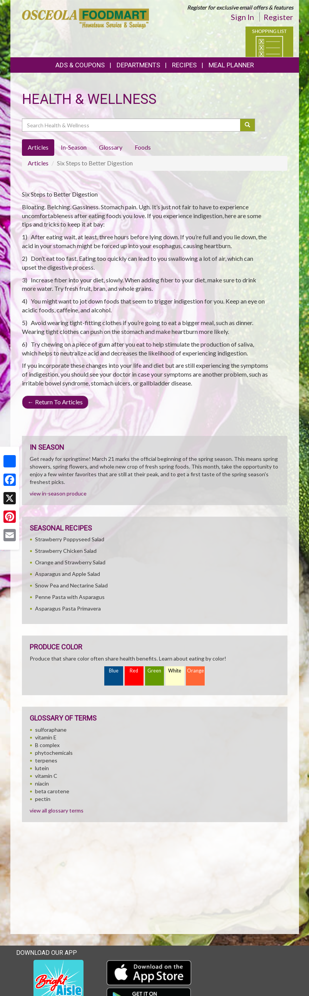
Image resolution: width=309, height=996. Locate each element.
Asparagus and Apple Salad (67, 574)
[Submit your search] (247, 125)
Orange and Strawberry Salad (70, 562)
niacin (42, 783)
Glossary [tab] (110, 147)
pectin (42, 799)
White (174, 671)
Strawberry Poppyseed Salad (69, 539)
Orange (195, 671)
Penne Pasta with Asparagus (70, 597)
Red (134, 671)
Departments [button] (138, 65)
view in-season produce (58, 493)
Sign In (242, 17)
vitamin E (46, 737)
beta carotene (52, 791)
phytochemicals (54, 752)
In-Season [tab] (74, 147)
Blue (114, 671)
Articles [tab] (38, 147)
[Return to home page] (85, 18)
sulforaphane (51, 729)
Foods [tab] (143, 147)
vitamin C (46, 775)
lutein (42, 768)
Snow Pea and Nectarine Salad (71, 585)
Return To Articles (55, 401)
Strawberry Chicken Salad (66, 550)
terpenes (46, 760)
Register (278, 17)
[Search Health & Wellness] (132, 125)
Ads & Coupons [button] (80, 65)
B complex (47, 745)
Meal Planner (231, 65)
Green (154, 671)
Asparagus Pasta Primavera (68, 608)
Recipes (184, 65)
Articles (38, 163)
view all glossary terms (57, 810)
